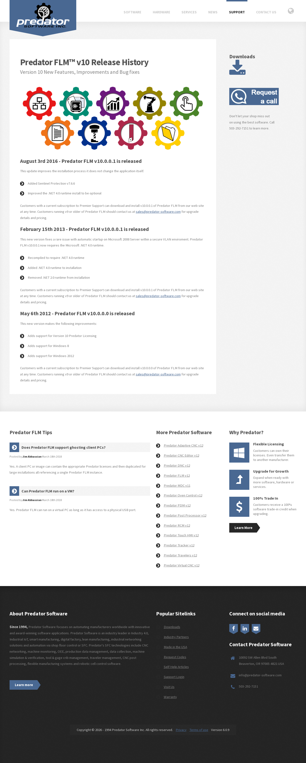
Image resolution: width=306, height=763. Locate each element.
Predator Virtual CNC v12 (181, 565)
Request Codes (175, 657)
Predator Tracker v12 (179, 545)
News (213, 12)
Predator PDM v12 (177, 505)
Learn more (24, 685)
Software (132, 12)
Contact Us (266, 12)
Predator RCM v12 (177, 525)
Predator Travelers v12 (180, 555)
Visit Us (169, 687)
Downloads (172, 627)
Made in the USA (175, 647)
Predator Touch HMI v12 (181, 535)
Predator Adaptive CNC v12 (183, 445)
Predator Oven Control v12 (183, 495)
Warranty (170, 697)
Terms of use (198, 730)
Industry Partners (176, 637)
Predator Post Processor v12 (185, 515)
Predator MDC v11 (177, 485)
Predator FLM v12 (177, 475)
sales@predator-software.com (158, 211)
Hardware (161, 12)
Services (189, 12)
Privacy (181, 730)
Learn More (243, 528)
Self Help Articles (176, 667)
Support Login (174, 677)
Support (237, 12)
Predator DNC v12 (177, 465)
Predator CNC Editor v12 (181, 455)
